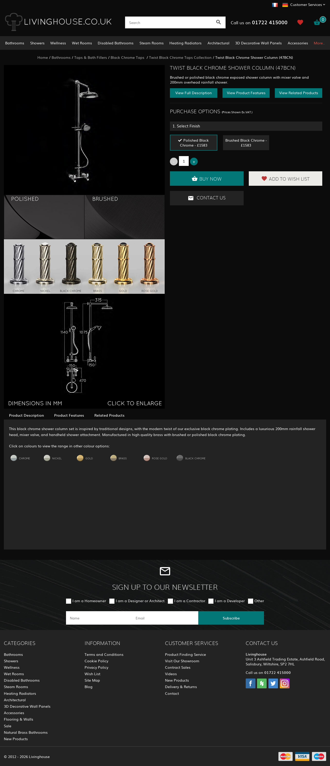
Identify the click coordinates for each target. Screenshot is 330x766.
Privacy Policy (96, 667)
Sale (7, 725)
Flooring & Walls (18, 719)
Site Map (92, 680)
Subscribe (231, 618)
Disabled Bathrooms (116, 42)
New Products (16, 738)
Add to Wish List (285, 178)
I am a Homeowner (89, 600)
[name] (99, 617)
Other (259, 600)
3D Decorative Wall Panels (258, 42)
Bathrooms (14, 42)
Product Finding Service (185, 654)
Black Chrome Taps (128, 57)
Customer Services (306, 4)
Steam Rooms (151, 42)
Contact (172, 693)
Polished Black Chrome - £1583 (194, 143)
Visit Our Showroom (182, 660)
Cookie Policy (96, 660)
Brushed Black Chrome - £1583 (246, 143)
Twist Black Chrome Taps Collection (180, 57)
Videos (171, 673)
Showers (37, 42)
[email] (164, 617)
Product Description (26, 415)
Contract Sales (178, 667)
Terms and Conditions (104, 654)
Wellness (58, 42)
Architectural (218, 42)
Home (42, 57)
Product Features (69, 415)
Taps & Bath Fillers (90, 57)
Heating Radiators (185, 42)
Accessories (298, 42)
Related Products (109, 415)
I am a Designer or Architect (140, 600)
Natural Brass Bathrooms (26, 732)
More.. (319, 42)
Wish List (92, 673)
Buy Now (207, 178)
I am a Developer (230, 600)
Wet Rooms (82, 42)
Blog (89, 686)
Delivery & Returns (181, 686)
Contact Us (207, 198)
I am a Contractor (189, 600)
